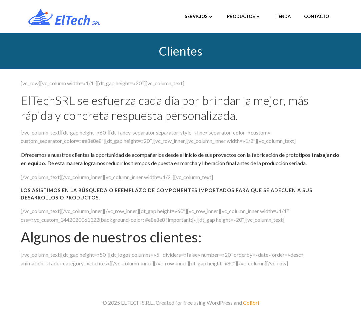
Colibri (251, 302)
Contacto (316, 16)
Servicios (199, 16)
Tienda (282, 16)
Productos (244, 16)
